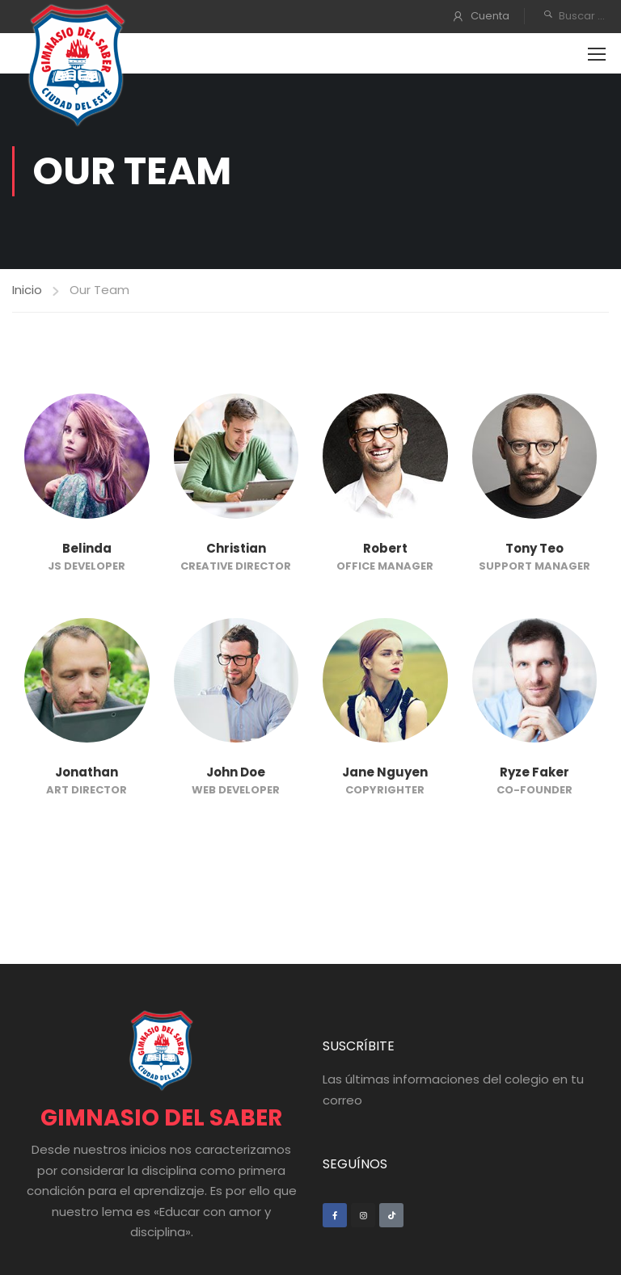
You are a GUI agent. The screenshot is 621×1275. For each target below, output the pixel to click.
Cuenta (490, 15)
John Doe (235, 772)
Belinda (87, 548)
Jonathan (86, 772)
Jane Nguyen (385, 772)
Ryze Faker (534, 772)
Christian (236, 548)
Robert (385, 548)
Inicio (27, 289)
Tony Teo (534, 548)
